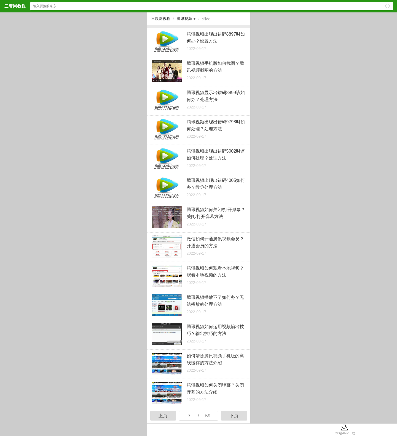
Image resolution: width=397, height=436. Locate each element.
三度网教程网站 (15, 6)
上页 (163, 415)
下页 (234, 415)
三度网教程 (160, 18)
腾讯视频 (184, 18)
